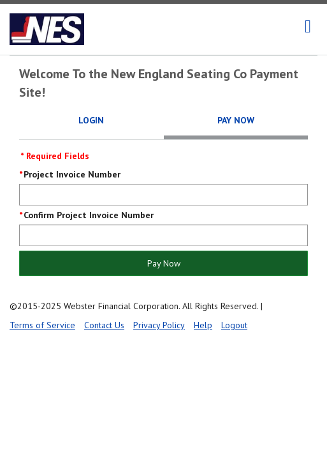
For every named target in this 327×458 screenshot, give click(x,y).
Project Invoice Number (72, 174)
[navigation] (308, 26)
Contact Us (104, 325)
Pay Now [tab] (235, 120)
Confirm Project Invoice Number (89, 215)
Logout (234, 325)
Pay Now (163, 263)
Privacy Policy (159, 325)
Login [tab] (91, 120)
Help (203, 325)
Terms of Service (42, 325)
